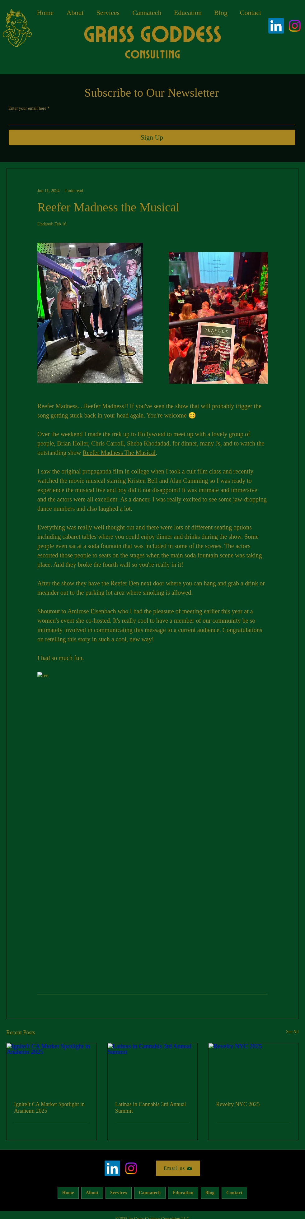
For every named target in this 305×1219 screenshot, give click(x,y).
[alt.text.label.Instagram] (295, 26)
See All (292, 1031)
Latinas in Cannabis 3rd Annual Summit (150, 1107)
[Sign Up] (152, 137)
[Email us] (178, 1168)
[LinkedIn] (276, 26)
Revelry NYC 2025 (238, 1104)
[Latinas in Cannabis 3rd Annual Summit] (153, 1068)
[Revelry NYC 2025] (253, 1068)
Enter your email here (27, 108)
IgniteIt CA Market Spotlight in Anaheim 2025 (49, 1107)
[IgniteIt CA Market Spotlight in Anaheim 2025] (51, 1068)
